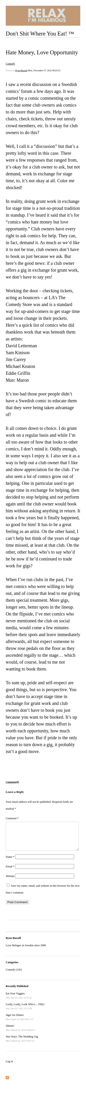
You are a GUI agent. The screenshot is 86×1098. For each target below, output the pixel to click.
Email (10, 872)
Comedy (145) (14, 975)
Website (10, 881)
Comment (12, 818)
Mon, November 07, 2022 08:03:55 (44, 70)
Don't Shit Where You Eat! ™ (40, 33)
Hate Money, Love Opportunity (42, 52)
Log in (9, 1066)
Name (10, 862)
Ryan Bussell (21, 70)
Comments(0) (12, 782)
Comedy (10, 63)
